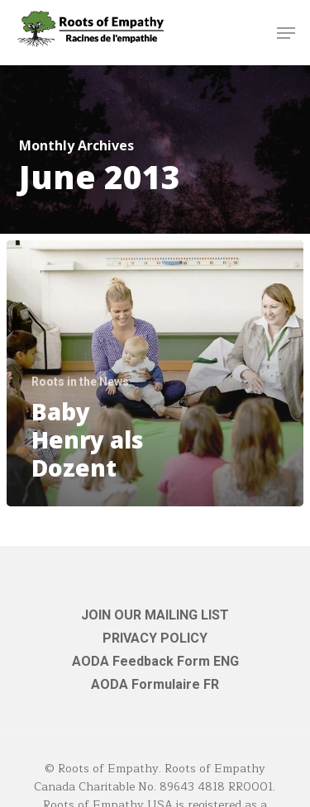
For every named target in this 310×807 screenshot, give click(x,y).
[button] (286, 33)
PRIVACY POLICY (155, 638)
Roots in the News (80, 381)
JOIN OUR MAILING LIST (155, 615)
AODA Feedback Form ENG (155, 661)
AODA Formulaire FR (155, 684)
